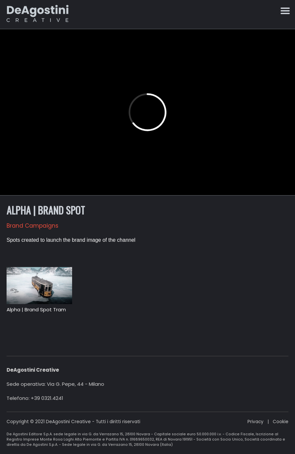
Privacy (255, 422)
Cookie (280, 422)
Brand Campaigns (32, 226)
